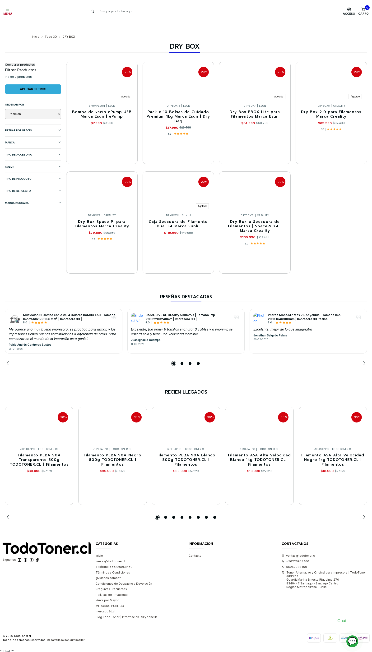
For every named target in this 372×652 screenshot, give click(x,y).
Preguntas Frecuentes (111, 580)
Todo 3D (51, 27)
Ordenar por (14, 95)
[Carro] (363, 11)
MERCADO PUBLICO (110, 596)
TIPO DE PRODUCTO (33, 169)
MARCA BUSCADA (33, 193)
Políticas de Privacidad (112, 585)
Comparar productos (20, 55)
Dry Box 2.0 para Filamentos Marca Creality (331, 105)
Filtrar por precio (33, 121)
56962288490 (294, 557)
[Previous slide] (8, 354)
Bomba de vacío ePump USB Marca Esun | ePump (102, 105)
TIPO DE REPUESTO (33, 181)
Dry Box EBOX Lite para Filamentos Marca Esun (255, 105)
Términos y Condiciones (113, 563)
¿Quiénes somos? (108, 568)
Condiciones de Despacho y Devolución (124, 574)
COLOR (33, 157)
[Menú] (8, 11)
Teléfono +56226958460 (114, 557)
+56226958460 (295, 552)
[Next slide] (363, 354)
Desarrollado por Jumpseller (65, 630)
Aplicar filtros (33, 80)
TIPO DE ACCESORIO (33, 145)
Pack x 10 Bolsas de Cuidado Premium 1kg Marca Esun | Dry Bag (178, 107)
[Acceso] (349, 11)
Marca (33, 133)
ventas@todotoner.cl (110, 552)
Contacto (195, 546)
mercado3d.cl (105, 602)
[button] (174, 354)
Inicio (35, 27)
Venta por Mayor (107, 591)
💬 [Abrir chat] (352, 641)
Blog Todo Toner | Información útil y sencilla (127, 608)
